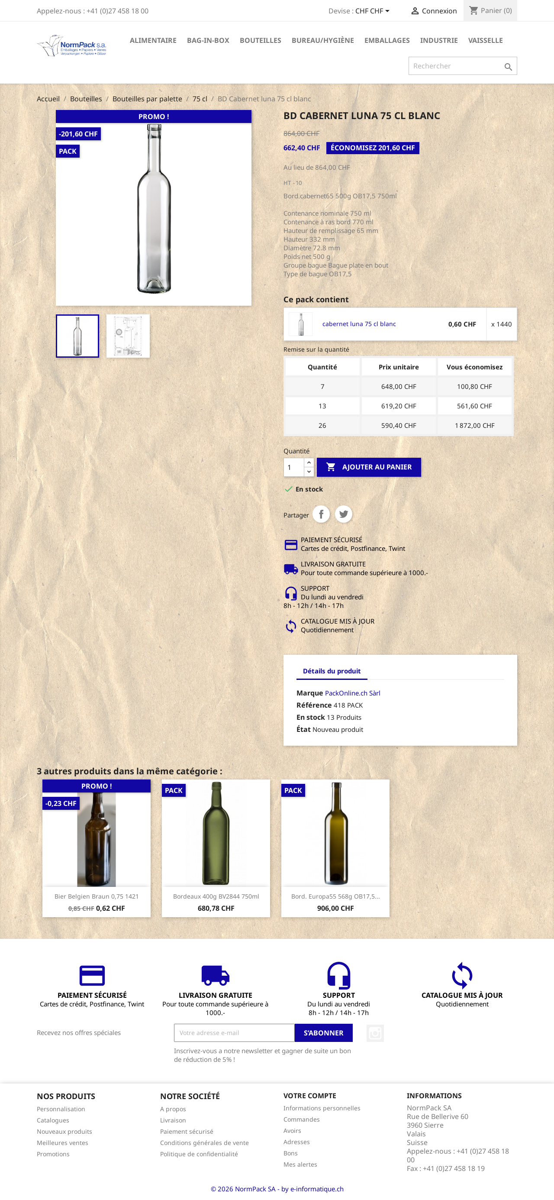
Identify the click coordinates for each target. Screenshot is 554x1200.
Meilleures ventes (62, 1143)
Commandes (301, 1119)
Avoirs (292, 1130)
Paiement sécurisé (186, 1131)
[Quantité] (293, 467)
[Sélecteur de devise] (374, 11)
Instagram (375, 1033)
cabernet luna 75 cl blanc (359, 324)
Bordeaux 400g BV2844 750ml (216, 896)
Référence (314, 705)
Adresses (296, 1142)
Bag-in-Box (208, 40)
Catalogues (53, 1120)
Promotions (53, 1154)
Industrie (439, 40)
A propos (173, 1109)
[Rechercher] (463, 66)
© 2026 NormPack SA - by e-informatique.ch (277, 1188)
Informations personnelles (322, 1108)
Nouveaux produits (64, 1131)
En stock (310, 717)
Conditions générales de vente (204, 1143)
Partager (321, 514)
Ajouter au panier (369, 467)
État (303, 729)
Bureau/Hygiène (323, 40)
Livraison (173, 1120)
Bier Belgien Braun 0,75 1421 (97, 896)
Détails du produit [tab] (332, 670)
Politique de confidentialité (199, 1154)
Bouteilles (260, 40)
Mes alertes (300, 1164)
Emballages (387, 40)
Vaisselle (485, 40)
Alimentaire (153, 40)
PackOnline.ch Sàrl (352, 693)
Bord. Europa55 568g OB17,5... (335, 896)
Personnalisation (61, 1109)
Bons (290, 1153)
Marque (309, 693)
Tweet (343, 514)
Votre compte (309, 1095)
